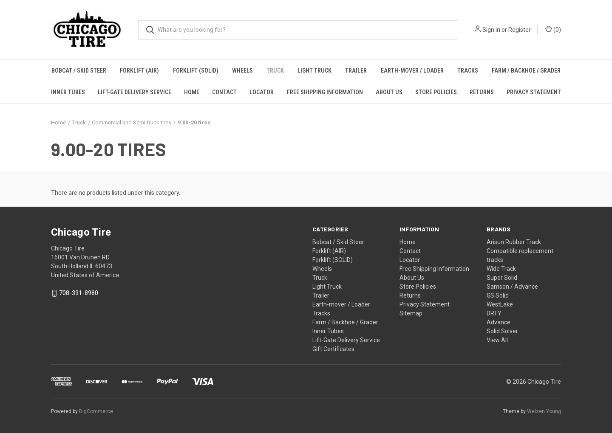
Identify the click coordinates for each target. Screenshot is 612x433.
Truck (275, 70)
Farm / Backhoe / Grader (526, 70)
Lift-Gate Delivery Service (134, 92)
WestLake (500, 304)
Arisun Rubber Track (514, 242)
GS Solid (498, 295)
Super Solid (502, 277)
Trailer (356, 70)
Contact (224, 92)
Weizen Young (544, 411)
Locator (261, 92)
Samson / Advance (512, 286)
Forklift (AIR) (139, 70)
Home (191, 92)
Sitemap (411, 313)
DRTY (494, 313)
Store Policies (436, 92)
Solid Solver (502, 331)
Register (519, 29)
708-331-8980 (78, 293)
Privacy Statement (534, 92)
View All (497, 340)
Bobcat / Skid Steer (78, 70)
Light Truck (315, 70)
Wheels (242, 70)
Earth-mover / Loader (412, 70)
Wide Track (501, 268)
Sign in (491, 29)
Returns (482, 92)
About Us (389, 92)
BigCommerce (96, 411)
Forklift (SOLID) (195, 70)
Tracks (467, 70)
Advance (498, 322)
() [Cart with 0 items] (553, 29)
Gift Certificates (333, 349)
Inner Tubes (68, 92)
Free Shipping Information (325, 92)
